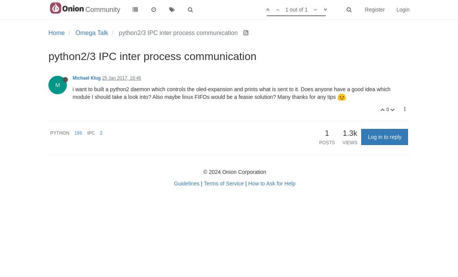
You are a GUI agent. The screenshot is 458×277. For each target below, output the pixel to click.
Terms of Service (224, 183)
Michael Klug (87, 78)
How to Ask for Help (271, 183)
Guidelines (186, 183)
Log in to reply (385, 137)
